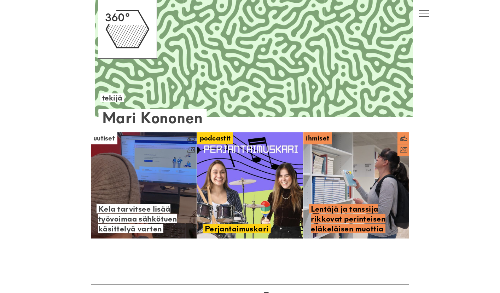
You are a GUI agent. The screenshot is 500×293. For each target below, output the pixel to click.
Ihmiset (317, 138)
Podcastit (215, 138)
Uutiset (104, 138)
